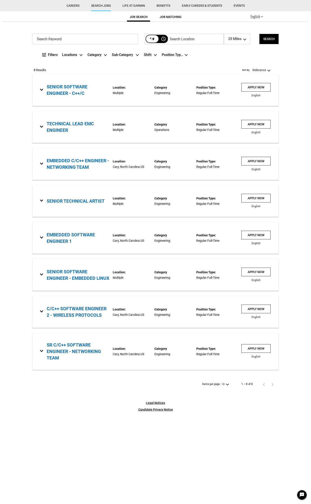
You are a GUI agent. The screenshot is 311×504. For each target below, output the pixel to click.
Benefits (163, 94)
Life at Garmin (133, 94)
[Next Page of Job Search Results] (272, 472)
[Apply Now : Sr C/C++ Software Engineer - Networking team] (256, 436)
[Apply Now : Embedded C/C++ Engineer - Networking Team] (256, 249)
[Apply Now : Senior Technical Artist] (256, 286)
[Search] (269, 127)
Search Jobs (101, 94)
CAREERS (73, 94)
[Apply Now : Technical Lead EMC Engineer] (256, 212)
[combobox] (85, 127)
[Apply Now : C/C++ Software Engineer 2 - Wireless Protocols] (256, 397)
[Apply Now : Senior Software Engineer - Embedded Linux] (256, 360)
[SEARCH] (269, 127)
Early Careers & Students (202, 94)
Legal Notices (155, 491)
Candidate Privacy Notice (155, 498)
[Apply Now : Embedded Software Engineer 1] (256, 323)
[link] (155, 178)
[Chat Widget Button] (302, 495)
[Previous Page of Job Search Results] (264, 472)
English (257, 105)
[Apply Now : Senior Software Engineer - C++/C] (256, 175)
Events (239, 94)
